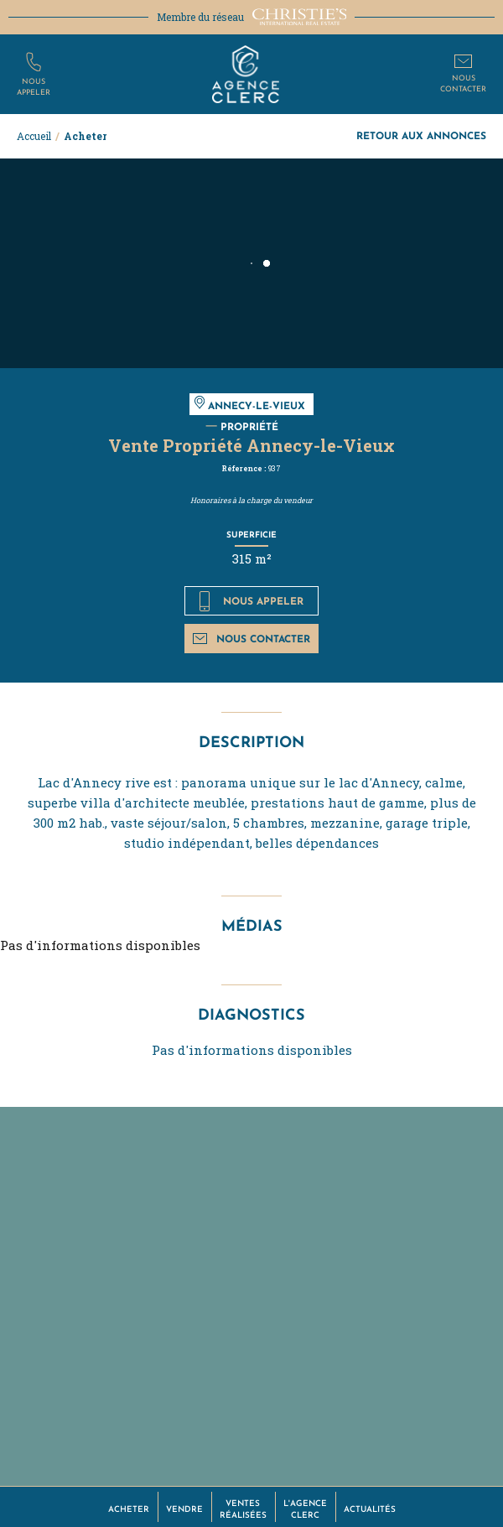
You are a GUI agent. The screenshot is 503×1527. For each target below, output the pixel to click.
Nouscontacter (463, 82)
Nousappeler (33, 85)
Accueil (34, 136)
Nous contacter (251, 638)
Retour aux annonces (421, 135)
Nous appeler (252, 601)
